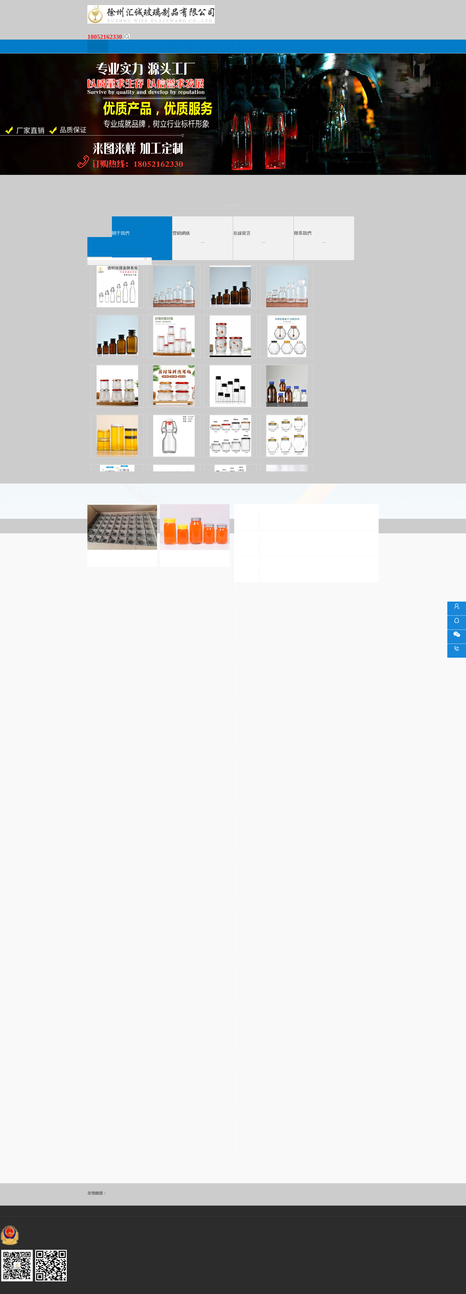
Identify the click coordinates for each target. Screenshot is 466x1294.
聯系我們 (243, 46)
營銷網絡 (202, 46)
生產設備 (181, 46)
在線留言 (223, 46)
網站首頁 (97, 46)
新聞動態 (139, 46)
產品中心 (160, 46)
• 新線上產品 (119, 258)
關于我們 (118, 46)
